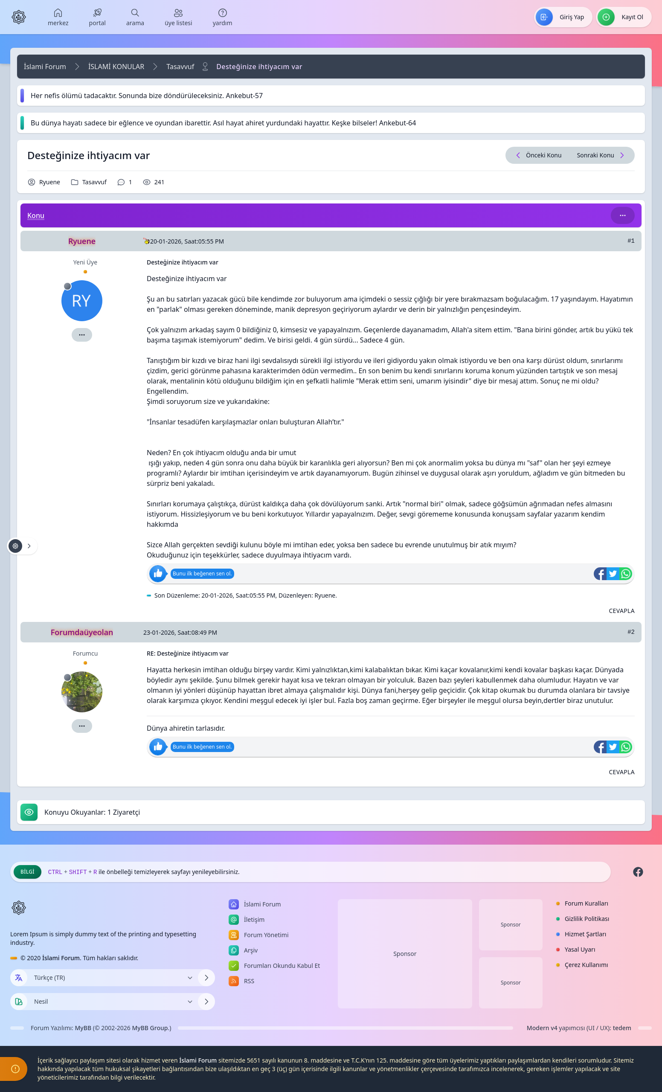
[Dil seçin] (18, 977)
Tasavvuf (180, 66)
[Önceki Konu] (537, 155)
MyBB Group (150, 1028)
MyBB (83, 1028)
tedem (622, 1028)
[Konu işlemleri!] (22, 546)
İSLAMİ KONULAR (116, 66)
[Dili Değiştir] (112, 977)
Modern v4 (542, 1028)
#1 (631, 241)
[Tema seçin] (18, 1001)
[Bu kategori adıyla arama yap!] (623, 215)
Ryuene (49, 182)
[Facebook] (638, 872)
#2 (631, 632)
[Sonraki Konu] (601, 155)
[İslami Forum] (18, 17)
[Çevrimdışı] (67, 286)
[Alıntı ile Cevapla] (622, 611)
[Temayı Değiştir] (112, 1001)
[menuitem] (58, 17)
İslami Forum (45, 66)
